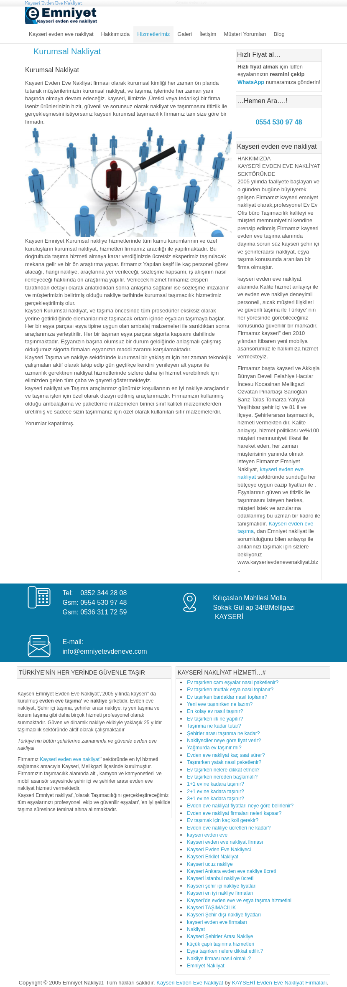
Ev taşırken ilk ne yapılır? (215, 719)
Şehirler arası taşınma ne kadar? (223, 733)
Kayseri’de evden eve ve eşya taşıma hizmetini (239, 900)
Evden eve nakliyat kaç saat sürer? (226, 755)
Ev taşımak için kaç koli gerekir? (222, 820)
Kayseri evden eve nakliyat (70, 759)
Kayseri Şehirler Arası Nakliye (220, 936)
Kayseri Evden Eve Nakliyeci (219, 850)
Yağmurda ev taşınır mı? (214, 748)
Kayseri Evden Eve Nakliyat (53, 3)
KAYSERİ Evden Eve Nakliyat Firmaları (279, 982)
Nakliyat (196, 929)
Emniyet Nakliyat (205, 966)
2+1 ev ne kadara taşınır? (215, 791)
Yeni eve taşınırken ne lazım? (220, 704)
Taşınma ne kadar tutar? (214, 726)
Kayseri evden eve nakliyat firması (225, 842)
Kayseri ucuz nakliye (209, 864)
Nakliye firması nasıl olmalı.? (219, 959)
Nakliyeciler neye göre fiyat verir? (224, 740)
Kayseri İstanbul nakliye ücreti (220, 878)
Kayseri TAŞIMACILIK (211, 908)
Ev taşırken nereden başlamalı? (222, 777)
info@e (73, 651)
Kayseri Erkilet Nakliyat (212, 857)
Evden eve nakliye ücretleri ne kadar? (228, 828)
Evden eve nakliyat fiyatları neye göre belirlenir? (240, 806)
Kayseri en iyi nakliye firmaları (220, 893)
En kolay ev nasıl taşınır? (215, 711)
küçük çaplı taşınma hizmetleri (220, 944)
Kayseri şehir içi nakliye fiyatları (222, 886)
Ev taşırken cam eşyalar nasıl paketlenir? (232, 682)
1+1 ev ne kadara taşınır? (215, 784)
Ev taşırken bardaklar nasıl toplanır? (227, 697)
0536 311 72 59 (103, 612)
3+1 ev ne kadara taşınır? (215, 799)
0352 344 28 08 (103, 592)
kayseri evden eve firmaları (217, 922)
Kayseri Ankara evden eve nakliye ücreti (231, 871)
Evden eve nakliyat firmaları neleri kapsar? (234, 813)
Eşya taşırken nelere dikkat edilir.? (225, 951)
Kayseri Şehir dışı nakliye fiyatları (224, 915)
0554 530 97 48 (103, 602)
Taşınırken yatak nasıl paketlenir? (224, 762)
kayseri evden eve (207, 835)
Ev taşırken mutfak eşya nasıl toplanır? (230, 690)
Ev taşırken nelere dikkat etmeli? (223, 770)
